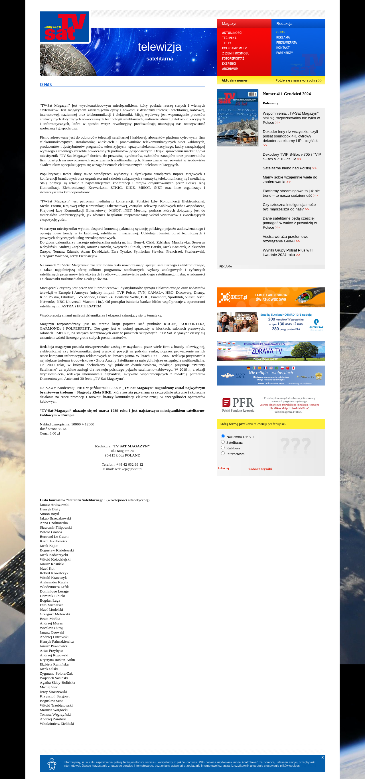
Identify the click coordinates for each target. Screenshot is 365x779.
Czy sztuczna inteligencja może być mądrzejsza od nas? (289, 206)
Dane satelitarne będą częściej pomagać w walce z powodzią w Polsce (290, 223)
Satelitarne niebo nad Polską (290, 168)
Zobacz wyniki (260, 469)
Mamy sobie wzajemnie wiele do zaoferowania (290, 179)
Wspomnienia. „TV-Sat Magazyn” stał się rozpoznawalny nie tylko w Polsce (291, 118)
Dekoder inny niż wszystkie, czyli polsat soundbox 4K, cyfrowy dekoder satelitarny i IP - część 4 (290, 138)
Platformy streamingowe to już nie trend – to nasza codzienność (291, 193)
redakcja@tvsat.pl (128, 469)
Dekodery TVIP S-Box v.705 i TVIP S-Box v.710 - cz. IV (292, 156)
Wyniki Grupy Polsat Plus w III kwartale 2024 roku (288, 252)
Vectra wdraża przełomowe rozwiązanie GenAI (286, 238)
